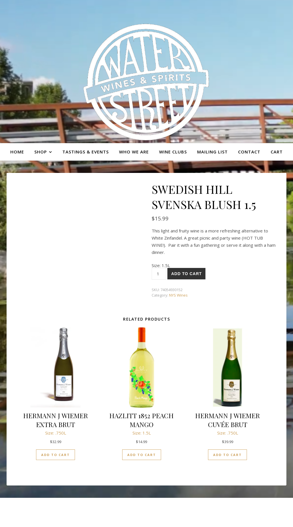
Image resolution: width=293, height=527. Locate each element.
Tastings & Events (85, 152)
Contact (249, 152)
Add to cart (186, 273)
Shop (40, 152)
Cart (277, 152)
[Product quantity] (159, 274)
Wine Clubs (173, 152)
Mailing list (212, 152)
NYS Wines (178, 295)
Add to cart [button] (55, 455)
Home (17, 152)
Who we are (134, 152)
